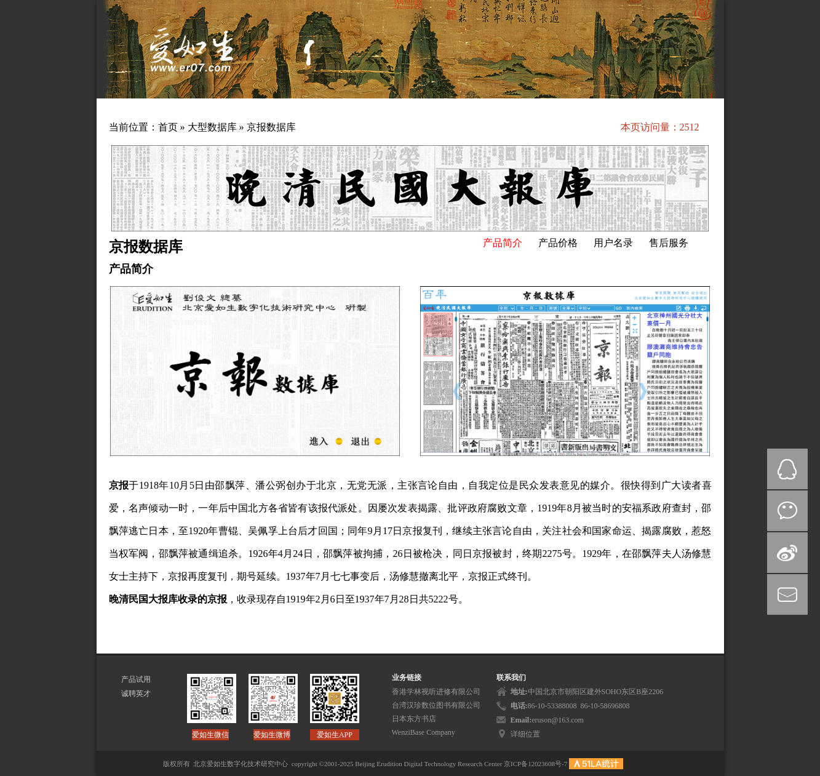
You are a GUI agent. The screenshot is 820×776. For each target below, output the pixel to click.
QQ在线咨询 (787, 469)
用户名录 (613, 243)
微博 (787, 552)
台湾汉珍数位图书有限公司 (436, 705)
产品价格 (558, 243)
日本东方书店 (414, 718)
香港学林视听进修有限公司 (436, 691)
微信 (787, 510)
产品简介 (502, 243)
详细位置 (525, 734)
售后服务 (668, 243)
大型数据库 (213, 127)
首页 (168, 127)
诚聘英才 (136, 693)
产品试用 (136, 679)
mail (787, 594)
